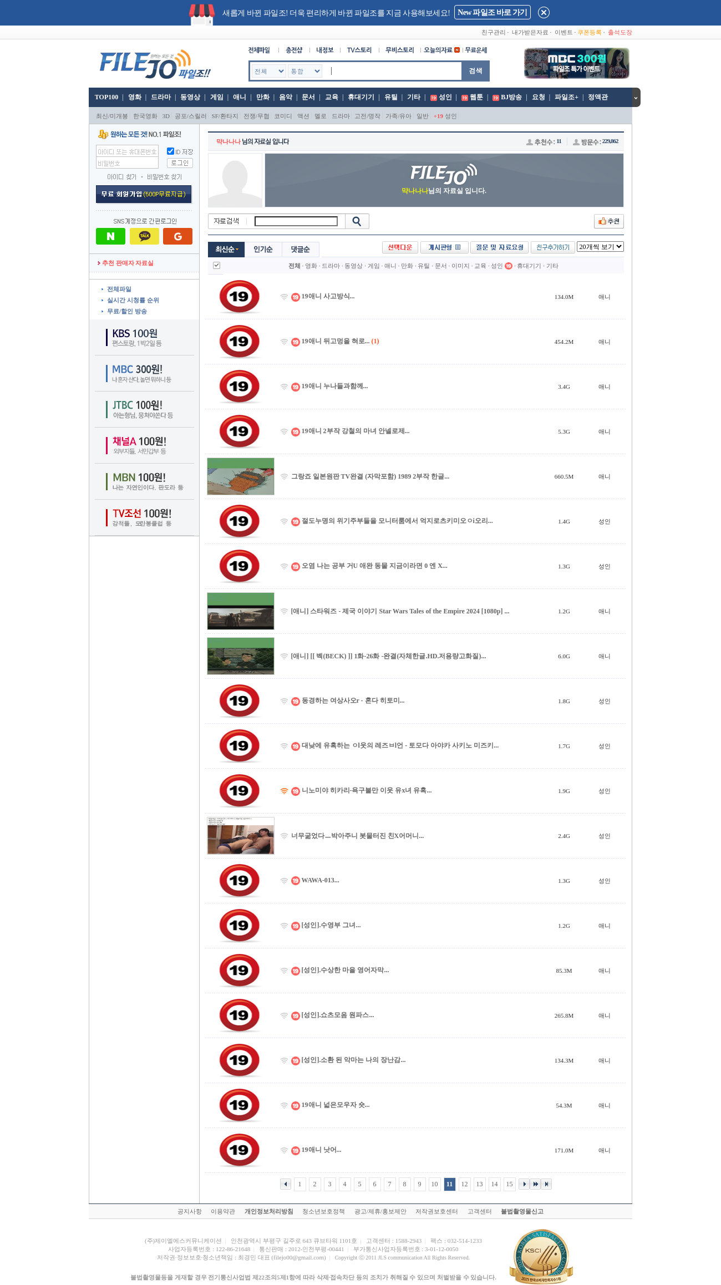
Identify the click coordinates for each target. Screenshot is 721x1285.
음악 (285, 97)
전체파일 (119, 289)
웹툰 (476, 97)
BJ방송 (511, 97)
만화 (263, 97)
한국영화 (145, 116)
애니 (239, 97)
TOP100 (105, 97)
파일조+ (566, 97)
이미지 (460, 265)
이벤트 (564, 32)
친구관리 (493, 32)
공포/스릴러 (191, 116)
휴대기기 (361, 97)
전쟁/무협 (256, 116)
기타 (413, 97)
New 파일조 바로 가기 (492, 12)
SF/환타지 (225, 116)
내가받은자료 (530, 32)
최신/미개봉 (112, 116)
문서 (308, 97)
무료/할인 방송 (127, 311)
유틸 (391, 97)
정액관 (598, 97)
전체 (294, 265)
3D (166, 116)
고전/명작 (367, 116)
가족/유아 (398, 116)
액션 (303, 116)
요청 (538, 97)
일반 (423, 116)
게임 (217, 97)
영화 (134, 97)
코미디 (283, 116)
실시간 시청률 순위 (133, 300)
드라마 (161, 97)
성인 (445, 97)
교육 (331, 97)
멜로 (320, 116)
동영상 (190, 97)
